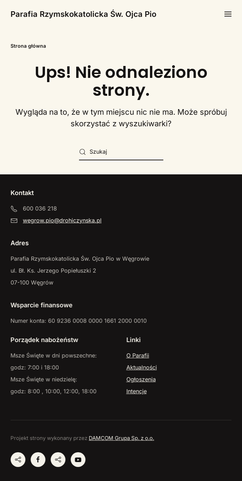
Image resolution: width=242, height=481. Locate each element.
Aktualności (141, 367)
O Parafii (137, 355)
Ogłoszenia (140, 379)
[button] (227, 14)
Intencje (136, 391)
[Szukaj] (121, 151)
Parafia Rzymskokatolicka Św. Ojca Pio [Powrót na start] (83, 14)
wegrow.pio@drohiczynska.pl (62, 220)
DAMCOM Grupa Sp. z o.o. (120, 438)
